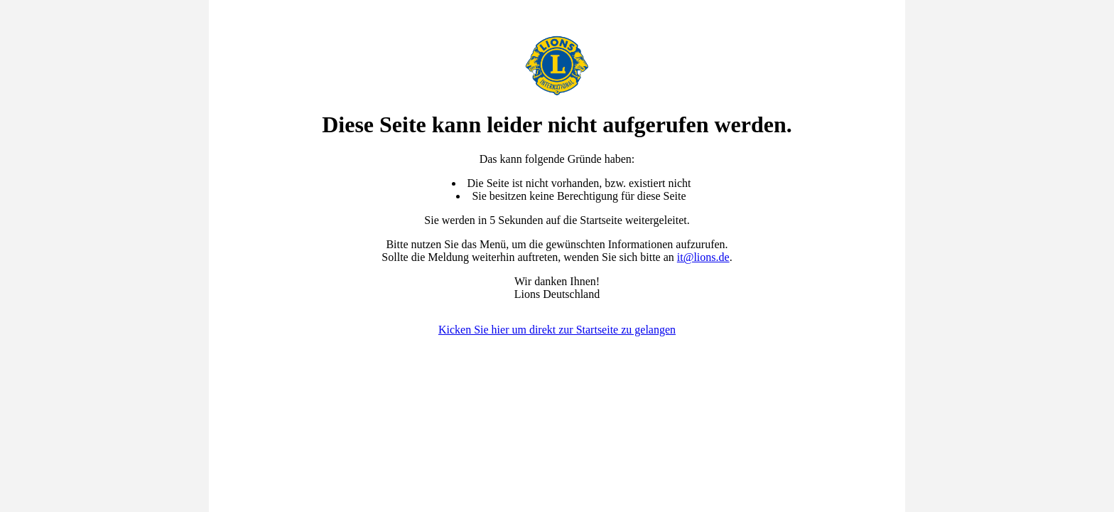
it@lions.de (703, 257)
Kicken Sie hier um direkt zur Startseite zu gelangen (557, 330)
